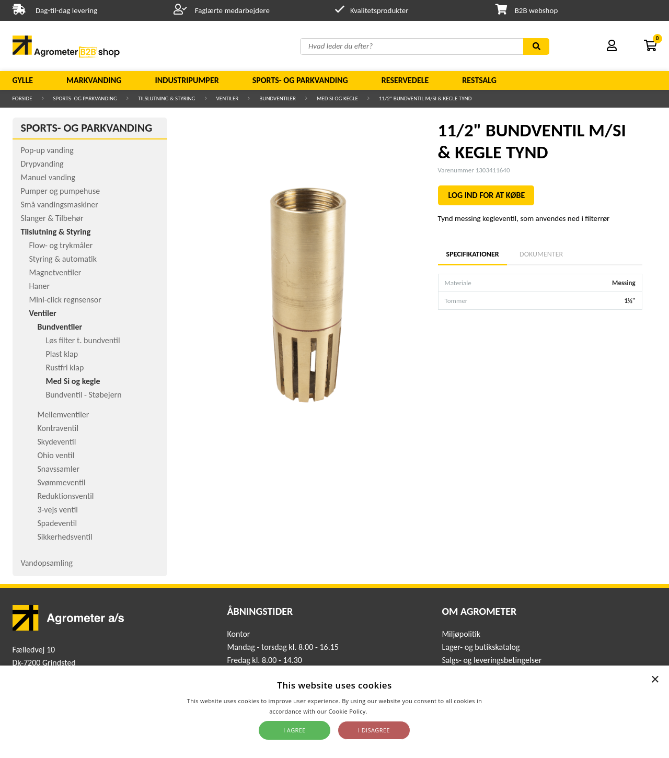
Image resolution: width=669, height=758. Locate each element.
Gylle (23, 80)
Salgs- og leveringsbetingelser (491, 660)
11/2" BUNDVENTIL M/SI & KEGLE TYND (425, 98)
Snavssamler (58, 469)
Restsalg (479, 80)
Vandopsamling (47, 563)
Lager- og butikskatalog (481, 647)
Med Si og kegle (337, 98)
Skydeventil (57, 442)
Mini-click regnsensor (65, 300)
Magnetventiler (55, 272)
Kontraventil (58, 428)
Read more (384, 711)
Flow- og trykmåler (61, 245)
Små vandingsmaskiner (59, 204)
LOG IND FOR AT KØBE (486, 195)
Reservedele (405, 80)
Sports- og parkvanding (300, 80)
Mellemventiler (63, 414)
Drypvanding (42, 164)
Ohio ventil (56, 455)
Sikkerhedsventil (65, 537)
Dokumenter (541, 254)
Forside (22, 98)
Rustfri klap (65, 367)
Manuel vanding (48, 177)
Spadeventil (57, 523)
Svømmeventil (62, 482)
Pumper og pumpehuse (60, 191)
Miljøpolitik (461, 634)
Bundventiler (277, 98)
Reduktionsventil (66, 496)
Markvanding (93, 80)
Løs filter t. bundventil (83, 340)
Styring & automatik (63, 259)
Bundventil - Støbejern (84, 395)
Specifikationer (472, 254)
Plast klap (62, 354)
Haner (39, 286)
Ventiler (227, 98)
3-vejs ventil (58, 510)
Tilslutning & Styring (166, 98)
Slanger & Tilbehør (52, 218)
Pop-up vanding (47, 150)
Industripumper (186, 80)
